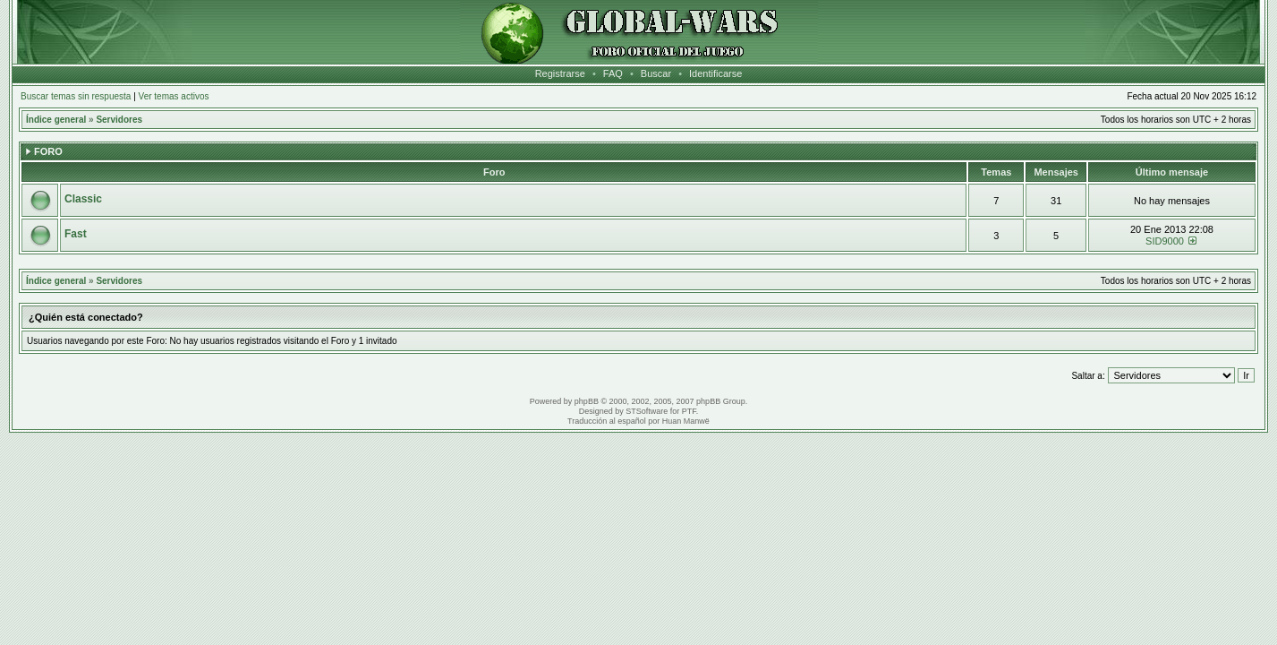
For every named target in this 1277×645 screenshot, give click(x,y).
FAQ (613, 73)
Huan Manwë (686, 421)
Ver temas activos (174, 96)
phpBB (587, 401)
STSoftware (647, 411)
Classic (83, 199)
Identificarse (715, 73)
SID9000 (1164, 241)
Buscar (656, 73)
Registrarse (560, 73)
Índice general (56, 120)
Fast (75, 234)
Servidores (119, 120)
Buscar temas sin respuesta (76, 96)
